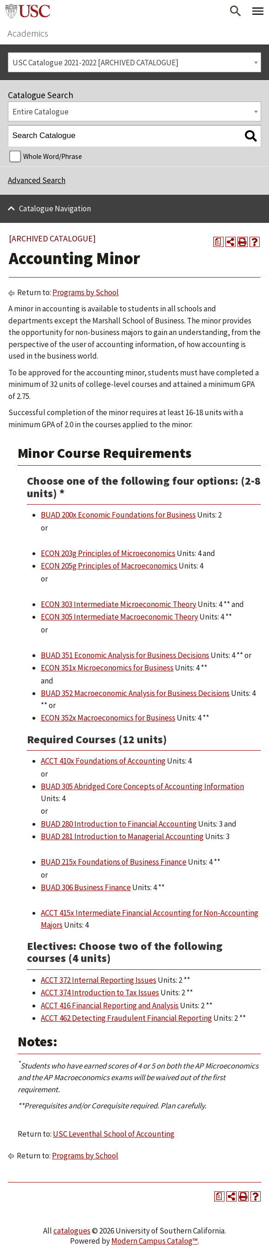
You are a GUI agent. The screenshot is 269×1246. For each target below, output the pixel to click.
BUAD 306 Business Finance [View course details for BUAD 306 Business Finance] (86, 887)
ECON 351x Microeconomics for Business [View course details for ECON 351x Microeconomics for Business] (107, 668)
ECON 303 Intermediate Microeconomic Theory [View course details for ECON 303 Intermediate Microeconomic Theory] (118, 604)
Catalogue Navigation (55, 208)
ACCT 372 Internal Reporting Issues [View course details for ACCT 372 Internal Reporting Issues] (98, 980)
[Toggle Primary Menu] (258, 11)
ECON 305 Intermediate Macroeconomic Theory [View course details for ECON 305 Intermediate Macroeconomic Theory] (119, 617)
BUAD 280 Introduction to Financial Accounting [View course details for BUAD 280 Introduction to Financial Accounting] (119, 824)
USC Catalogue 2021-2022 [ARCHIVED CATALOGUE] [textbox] (96, 62)
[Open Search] (235, 11)
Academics (27, 33)
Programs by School (85, 292)
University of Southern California (28, 11)
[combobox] (134, 62)
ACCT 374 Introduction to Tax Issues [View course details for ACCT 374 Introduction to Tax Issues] (100, 992)
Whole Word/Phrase (52, 156)
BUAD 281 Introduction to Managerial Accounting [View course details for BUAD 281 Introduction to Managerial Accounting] (122, 836)
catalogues (71, 1231)
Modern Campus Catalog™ (154, 1241)
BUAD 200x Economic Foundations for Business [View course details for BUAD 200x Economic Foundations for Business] (118, 515)
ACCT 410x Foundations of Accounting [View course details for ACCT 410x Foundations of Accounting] (103, 761)
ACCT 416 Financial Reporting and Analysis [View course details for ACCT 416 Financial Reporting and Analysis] (110, 1005)
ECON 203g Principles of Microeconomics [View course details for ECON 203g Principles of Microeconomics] (108, 553)
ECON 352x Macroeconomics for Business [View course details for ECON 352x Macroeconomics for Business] (108, 718)
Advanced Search (36, 180)
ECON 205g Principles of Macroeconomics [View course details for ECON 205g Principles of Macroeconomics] (109, 566)
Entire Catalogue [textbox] (41, 112)
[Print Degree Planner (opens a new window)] (218, 242)
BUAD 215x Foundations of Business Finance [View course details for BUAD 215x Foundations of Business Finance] (113, 862)
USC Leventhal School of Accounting (113, 1134)
